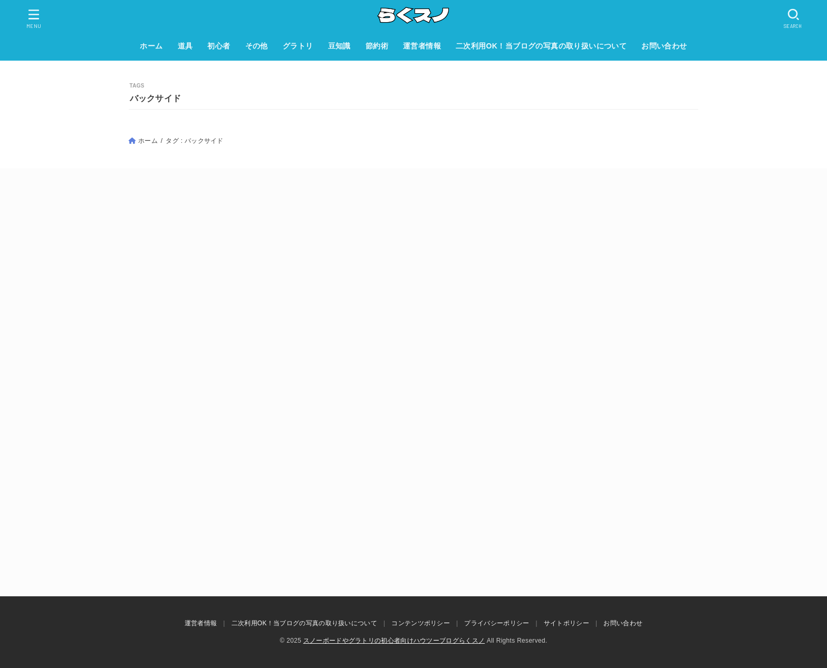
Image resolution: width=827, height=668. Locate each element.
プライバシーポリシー (496, 623)
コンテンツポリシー (420, 623)
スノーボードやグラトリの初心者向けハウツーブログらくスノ (394, 640)
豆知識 (339, 46)
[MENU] (34, 18)
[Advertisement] (413, 289)
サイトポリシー (566, 623)
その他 (256, 46)
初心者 (218, 46)
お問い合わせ (664, 46)
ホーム (151, 46)
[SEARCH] (793, 18)
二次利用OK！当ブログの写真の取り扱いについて (541, 46)
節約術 (377, 46)
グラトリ (298, 46)
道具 (185, 46)
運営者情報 (422, 46)
